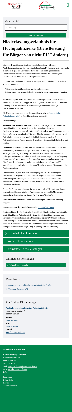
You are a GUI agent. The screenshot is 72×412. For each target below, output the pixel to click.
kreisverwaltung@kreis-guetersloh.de (22, 366)
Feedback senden (36, 35)
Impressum (7, 377)
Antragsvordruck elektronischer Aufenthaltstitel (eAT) (28, 285)
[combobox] (36, 28)
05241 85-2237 (12, 321)
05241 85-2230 (12, 326)
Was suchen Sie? (12, 21)
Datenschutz (8, 380)
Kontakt (6, 383)
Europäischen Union (46, 207)
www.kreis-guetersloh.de (17, 369)
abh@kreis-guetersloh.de (15, 332)
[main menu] (68, 4)
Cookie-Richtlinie (10, 386)
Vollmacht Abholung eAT (17, 289)
